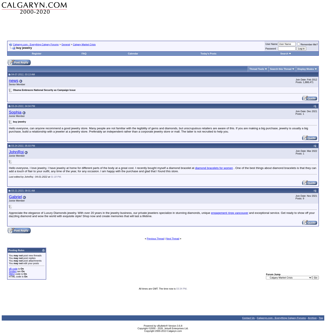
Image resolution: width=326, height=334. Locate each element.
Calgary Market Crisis (84, 44)
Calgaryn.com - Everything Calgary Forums (36, 44)
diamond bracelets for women (214, 168)
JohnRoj (16, 152)
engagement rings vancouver (229, 212)
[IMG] (12, 274)
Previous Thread (155, 238)
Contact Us (248, 318)
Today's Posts (208, 53)
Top (321, 318)
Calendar (133, 53)
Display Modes (305, 69)
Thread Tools (256, 69)
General (66, 44)
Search (284, 53)
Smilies (12, 271)
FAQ (84, 53)
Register (36, 53)
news (13, 80)
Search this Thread (281, 69)
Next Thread (172, 238)
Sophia (15, 112)
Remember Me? (307, 44)
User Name (272, 44)
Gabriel (15, 197)
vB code (13, 268)
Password (271, 48)
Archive (312, 318)
